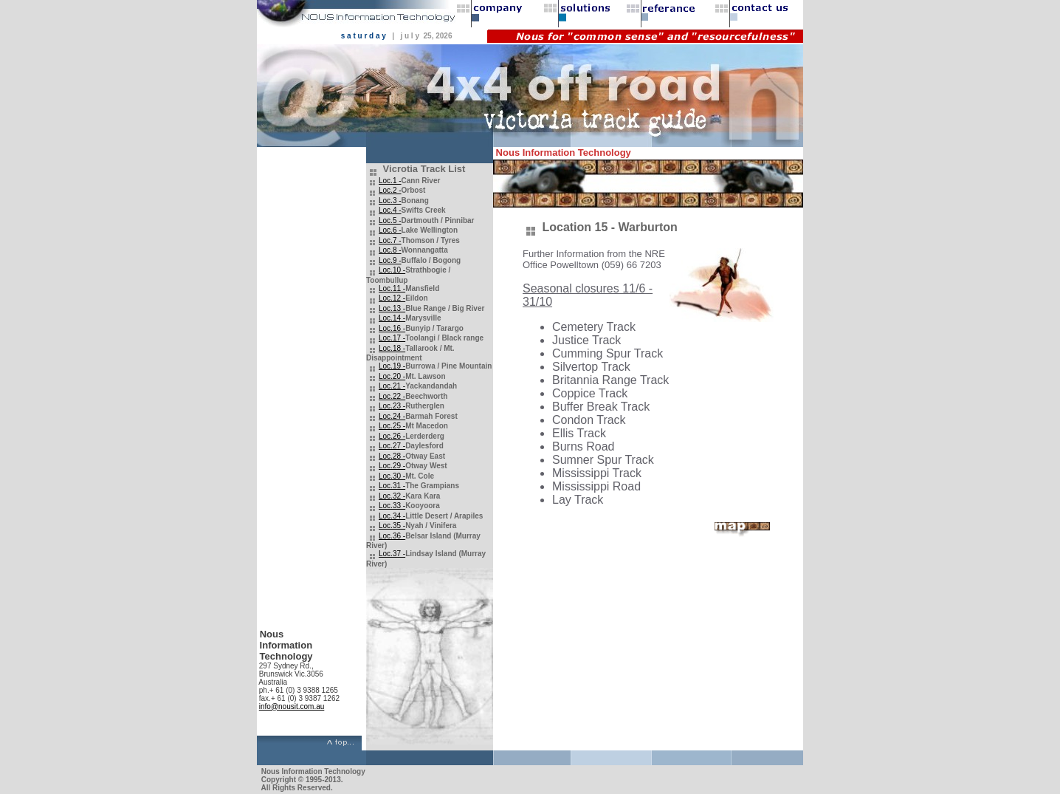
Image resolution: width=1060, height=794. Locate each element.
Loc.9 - (390, 260)
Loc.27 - (392, 446)
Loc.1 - (390, 181)
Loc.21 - (392, 386)
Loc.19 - (392, 366)
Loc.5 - (390, 220)
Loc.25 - (392, 426)
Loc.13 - (392, 308)
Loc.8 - (390, 250)
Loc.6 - (390, 230)
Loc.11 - (392, 288)
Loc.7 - (390, 240)
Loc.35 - (392, 525)
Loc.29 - (392, 466)
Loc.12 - (392, 298)
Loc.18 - (392, 348)
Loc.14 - (392, 318)
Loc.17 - (392, 338)
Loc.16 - (392, 328)
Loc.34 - (392, 516)
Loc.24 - (392, 416)
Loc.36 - (392, 536)
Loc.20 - (392, 376)
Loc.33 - (392, 506)
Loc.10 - (392, 270)
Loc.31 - (392, 486)
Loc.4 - (390, 210)
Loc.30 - (392, 476)
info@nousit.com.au (292, 706)
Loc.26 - (392, 436)
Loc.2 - (390, 190)
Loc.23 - (392, 406)
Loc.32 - (392, 496)
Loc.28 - (392, 456)
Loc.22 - (392, 396)
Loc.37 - (392, 554)
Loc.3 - (390, 200)
